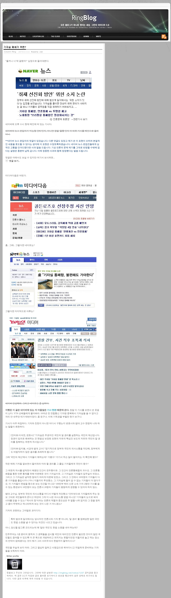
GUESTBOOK (71, 36)
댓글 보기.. (14, 161)
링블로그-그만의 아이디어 (85, 20)
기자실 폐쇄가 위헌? (15, 47)
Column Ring (10, 51)
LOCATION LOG (39, 36)
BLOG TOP (10, 36)
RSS (164, 36)
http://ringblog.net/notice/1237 (69, 572)
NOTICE (23, 36)
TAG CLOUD (55, 36)
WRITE (98, 36)
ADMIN (86, 36)
